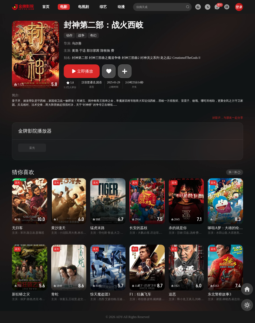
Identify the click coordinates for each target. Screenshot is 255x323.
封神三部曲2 (130, 57)
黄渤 (75, 50)
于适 (82, 50)
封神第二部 (80, 57)
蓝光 (32, 147)
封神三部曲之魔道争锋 (105, 57)
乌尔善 (76, 43)
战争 (81, 35)
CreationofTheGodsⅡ (186, 57)
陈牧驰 (105, 50)
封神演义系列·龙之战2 (155, 57)
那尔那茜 (93, 50)
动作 (69, 35)
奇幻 (93, 35)
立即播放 (81, 71)
